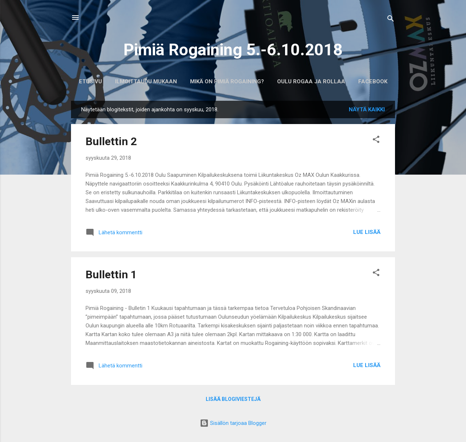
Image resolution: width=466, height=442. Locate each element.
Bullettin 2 (111, 141)
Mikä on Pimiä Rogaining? (227, 81)
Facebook (372, 81)
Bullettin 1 (111, 274)
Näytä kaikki (367, 109)
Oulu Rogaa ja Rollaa (311, 81)
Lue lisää (366, 232)
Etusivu (90, 81)
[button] (376, 140)
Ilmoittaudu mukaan (146, 81)
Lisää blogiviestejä (233, 399)
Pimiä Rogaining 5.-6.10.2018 (233, 49)
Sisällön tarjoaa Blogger (233, 423)
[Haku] (390, 20)
